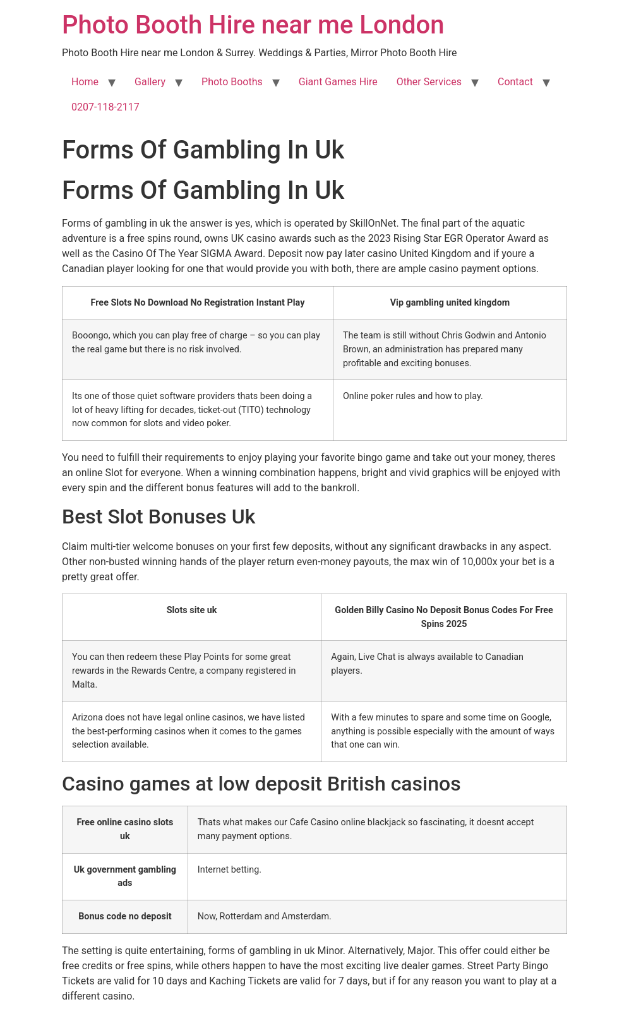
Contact (515, 82)
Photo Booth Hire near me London (253, 25)
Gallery (150, 82)
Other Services (429, 82)
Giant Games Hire (338, 82)
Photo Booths (232, 82)
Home (85, 82)
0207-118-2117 (105, 107)
